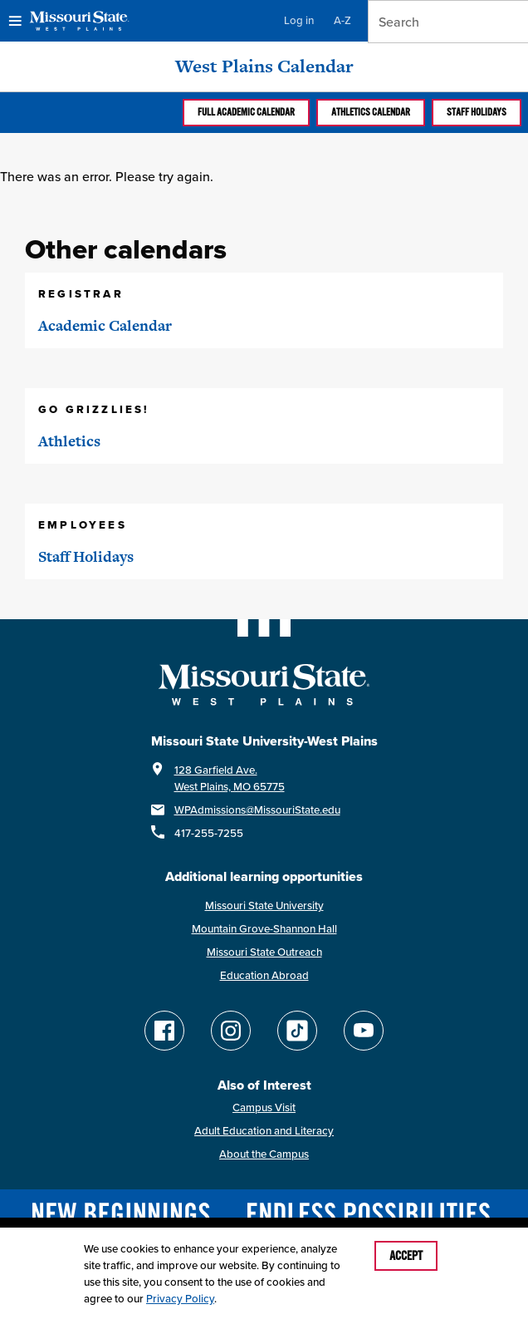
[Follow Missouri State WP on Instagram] (231, 1031)
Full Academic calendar (246, 112)
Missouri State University (264, 905)
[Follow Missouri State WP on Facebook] (164, 1031)
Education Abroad (264, 975)
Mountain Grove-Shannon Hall (264, 929)
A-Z (342, 20)
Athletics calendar (370, 112)
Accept (406, 1255)
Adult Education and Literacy (264, 1131)
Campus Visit (264, 1107)
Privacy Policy (180, 1299)
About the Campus (264, 1154)
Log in (299, 20)
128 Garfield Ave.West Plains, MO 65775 (229, 778)
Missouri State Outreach (264, 952)
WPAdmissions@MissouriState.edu (257, 810)
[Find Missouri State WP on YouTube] (364, 1031)
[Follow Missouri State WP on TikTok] (297, 1031)
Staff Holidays (476, 112)
